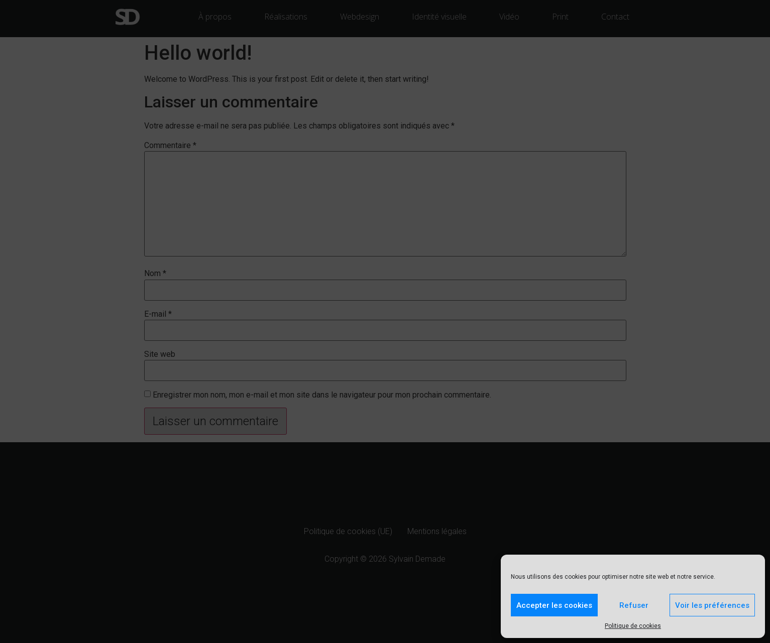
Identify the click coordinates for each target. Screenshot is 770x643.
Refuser (633, 605)
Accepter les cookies (554, 605)
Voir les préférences (712, 605)
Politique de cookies (633, 625)
